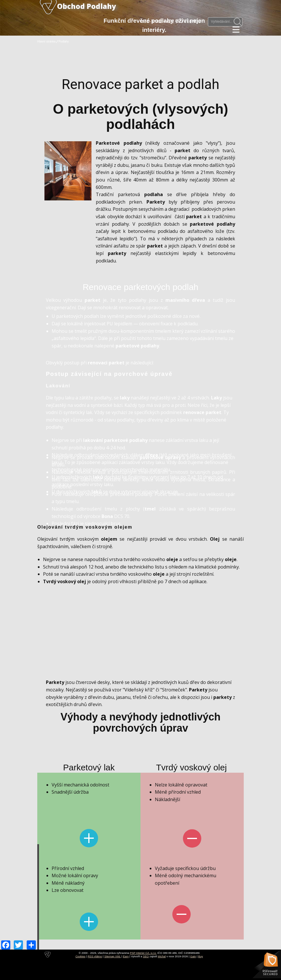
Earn (126, 956)
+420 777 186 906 (182, 21)
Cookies (80, 956)
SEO (146, 956)
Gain (193, 956)
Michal (162, 956)
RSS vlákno (95, 956)
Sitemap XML (112, 956)
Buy (200, 956)
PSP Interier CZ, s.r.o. (143, 952)
